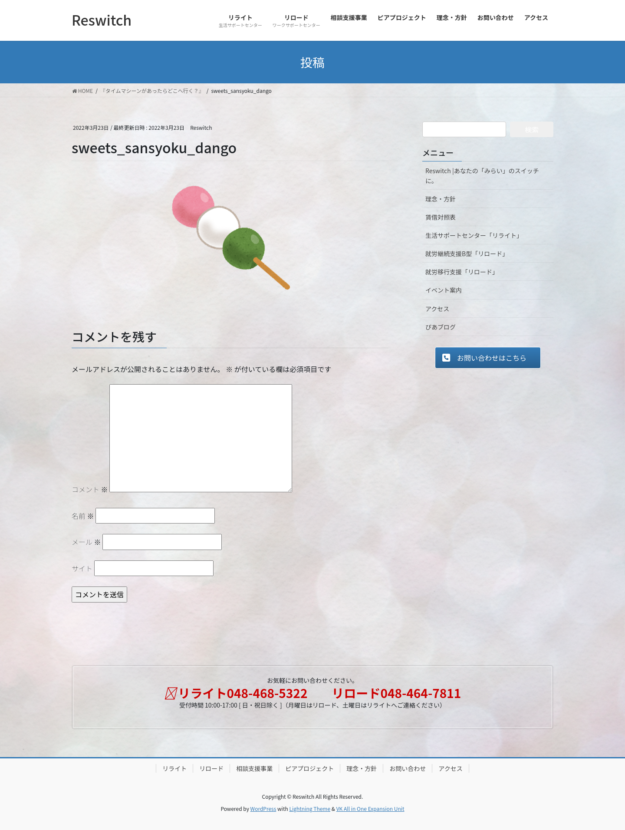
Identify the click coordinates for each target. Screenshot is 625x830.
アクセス (437, 308)
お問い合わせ (407, 768)
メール (86, 542)
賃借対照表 (440, 217)
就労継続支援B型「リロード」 (466, 253)
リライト (174, 768)
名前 (83, 516)
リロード (211, 768)
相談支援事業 (254, 768)
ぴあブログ (440, 327)
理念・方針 (440, 198)
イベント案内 (443, 290)
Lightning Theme (309, 808)
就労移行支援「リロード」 (461, 271)
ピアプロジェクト (309, 768)
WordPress (263, 808)
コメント (90, 489)
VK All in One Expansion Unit (370, 808)
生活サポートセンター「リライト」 (474, 235)
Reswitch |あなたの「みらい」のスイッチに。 (482, 175)
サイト (82, 568)
